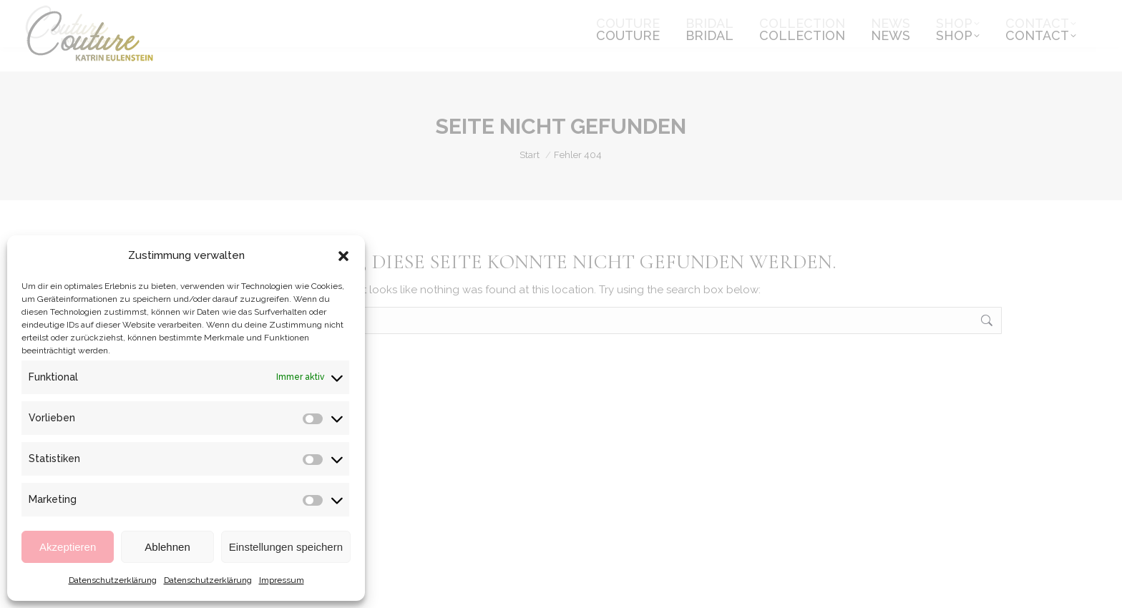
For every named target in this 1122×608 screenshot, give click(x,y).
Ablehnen (167, 547)
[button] (343, 256)
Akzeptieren (67, 547)
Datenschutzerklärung (113, 580)
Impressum (281, 580)
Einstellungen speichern (286, 547)
